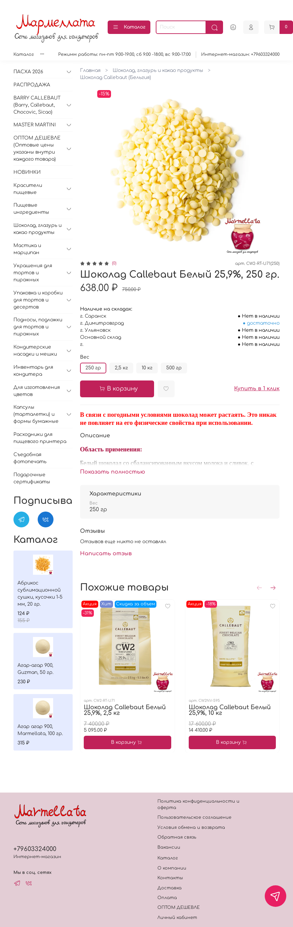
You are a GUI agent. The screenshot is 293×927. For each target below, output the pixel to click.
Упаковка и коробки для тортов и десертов (38, 300)
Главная (90, 70)
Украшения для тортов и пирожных (32, 272)
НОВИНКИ (27, 172)
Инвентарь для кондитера (33, 371)
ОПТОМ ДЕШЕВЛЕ (178, 907)
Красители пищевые (27, 189)
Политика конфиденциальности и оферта (198, 804)
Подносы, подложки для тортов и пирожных (37, 326)
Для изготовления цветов (36, 391)
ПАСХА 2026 (28, 71)
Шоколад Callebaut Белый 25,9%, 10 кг (229, 710)
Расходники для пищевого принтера (39, 438)
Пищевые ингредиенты (31, 209)
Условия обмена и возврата (191, 827)
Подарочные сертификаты (31, 478)
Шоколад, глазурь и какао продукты (158, 70)
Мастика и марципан (27, 249)
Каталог (129, 27)
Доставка (169, 888)
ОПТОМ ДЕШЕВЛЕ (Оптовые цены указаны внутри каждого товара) (37, 148)
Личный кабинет (177, 917)
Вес (84, 357)
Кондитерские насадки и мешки (35, 351)
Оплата (167, 897)
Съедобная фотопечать (29, 458)
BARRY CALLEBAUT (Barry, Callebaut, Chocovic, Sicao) (37, 105)
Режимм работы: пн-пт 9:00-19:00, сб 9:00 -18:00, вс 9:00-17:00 (124, 54)
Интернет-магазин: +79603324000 (240, 54)
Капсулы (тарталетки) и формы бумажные (36, 414)
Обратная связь (176, 837)
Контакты (170, 878)
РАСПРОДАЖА (31, 84)
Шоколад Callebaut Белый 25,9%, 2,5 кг (125, 710)
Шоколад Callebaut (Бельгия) (115, 77)
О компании (171, 868)
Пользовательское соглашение (194, 817)
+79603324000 (34, 849)
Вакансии (168, 847)
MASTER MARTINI (34, 124)
